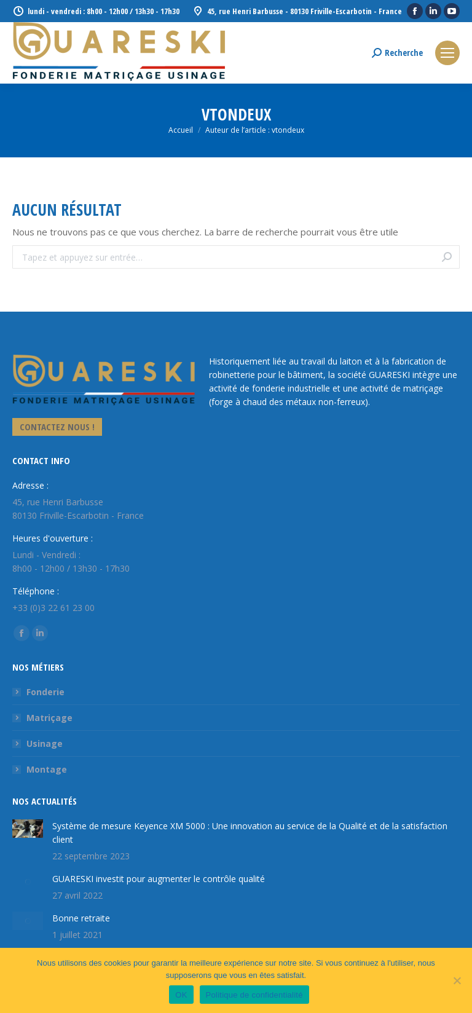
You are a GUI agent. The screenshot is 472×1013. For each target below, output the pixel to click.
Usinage (44, 743)
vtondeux (236, 114)
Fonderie (45, 692)
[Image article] (27, 828)
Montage (46, 769)
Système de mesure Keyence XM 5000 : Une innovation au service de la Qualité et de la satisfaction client (249, 832)
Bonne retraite (81, 918)
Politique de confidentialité (254, 994)
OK (181, 994)
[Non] (456, 980)
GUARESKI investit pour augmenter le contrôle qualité (158, 879)
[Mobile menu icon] (447, 53)
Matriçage (49, 717)
